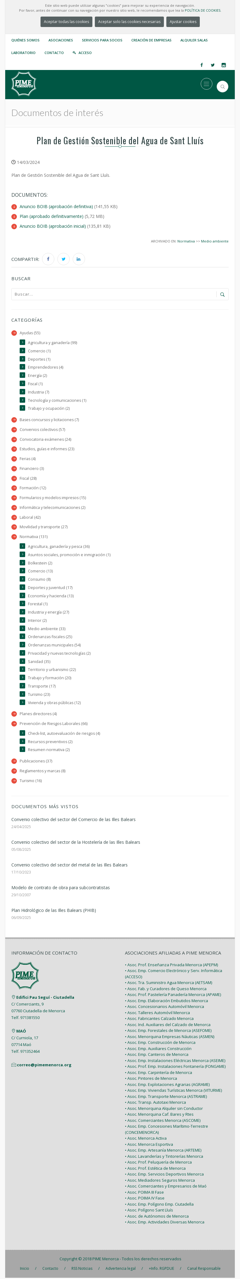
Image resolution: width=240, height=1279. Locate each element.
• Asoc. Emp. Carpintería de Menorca (158, 1073)
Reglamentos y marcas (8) (43, 771)
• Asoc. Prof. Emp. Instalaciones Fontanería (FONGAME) (175, 1067)
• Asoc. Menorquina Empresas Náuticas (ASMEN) (169, 1038)
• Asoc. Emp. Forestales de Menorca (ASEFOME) (168, 1031)
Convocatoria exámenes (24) (46, 438)
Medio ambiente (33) (46, 629)
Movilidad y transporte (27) (44, 527)
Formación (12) (33, 487)
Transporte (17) (42, 686)
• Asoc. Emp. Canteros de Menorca (156, 1055)
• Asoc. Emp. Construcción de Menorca (160, 1043)
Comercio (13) (40, 571)
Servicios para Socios (102, 40)
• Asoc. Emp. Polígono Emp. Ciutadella (159, 1205)
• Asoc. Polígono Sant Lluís (149, 1211)
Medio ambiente (215, 240)
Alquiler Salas (194, 40)
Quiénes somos (25, 40)
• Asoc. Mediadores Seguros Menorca (160, 1181)
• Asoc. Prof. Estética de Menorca (155, 1169)
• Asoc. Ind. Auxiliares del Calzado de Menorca (168, 1026)
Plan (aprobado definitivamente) (51, 216)
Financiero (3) (32, 468)
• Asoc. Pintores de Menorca (151, 1079)
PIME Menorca (105, 1260)
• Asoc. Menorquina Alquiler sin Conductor (164, 1109)
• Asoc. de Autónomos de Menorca (157, 1217)
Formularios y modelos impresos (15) (53, 497)
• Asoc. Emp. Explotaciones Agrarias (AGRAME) (167, 1085)
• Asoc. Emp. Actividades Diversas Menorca (164, 1223)
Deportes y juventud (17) (50, 588)
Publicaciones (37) (36, 762)
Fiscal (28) (28, 478)
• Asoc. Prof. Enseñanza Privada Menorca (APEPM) (171, 966)
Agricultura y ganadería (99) (52, 342)
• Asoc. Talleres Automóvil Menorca (157, 1014)
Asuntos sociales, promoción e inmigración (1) (70, 554)
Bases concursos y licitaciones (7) (50, 419)
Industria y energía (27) (48, 612)
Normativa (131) (34, 536)
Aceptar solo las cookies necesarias (129, 21)
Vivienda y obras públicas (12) (55, 703)
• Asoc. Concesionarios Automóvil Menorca (164, 1007)
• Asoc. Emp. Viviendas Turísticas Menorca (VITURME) (173, 1091)
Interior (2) (37, 620)
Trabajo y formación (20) (49, 678)
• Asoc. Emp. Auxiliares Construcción (158, 1049)
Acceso (85, 52)
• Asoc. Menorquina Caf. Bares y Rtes (159, 1115)
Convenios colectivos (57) (43, 429)
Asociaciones (60, 40)
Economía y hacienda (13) (51, 596)
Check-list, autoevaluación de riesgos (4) (64, 734)
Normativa (186, 240)
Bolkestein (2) (40, 563)
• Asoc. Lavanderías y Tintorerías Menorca (164, 1157)
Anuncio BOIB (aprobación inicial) (53, 225)
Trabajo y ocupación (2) (49, 408)
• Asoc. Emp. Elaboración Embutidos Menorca (166, 1002)
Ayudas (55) (30, 332)
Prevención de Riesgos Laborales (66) (54, 724)
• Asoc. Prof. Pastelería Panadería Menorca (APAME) (173, 995)
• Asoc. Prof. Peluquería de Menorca (158, 1163)
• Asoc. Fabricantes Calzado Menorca (159, 1019)
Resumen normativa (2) (49, 751)
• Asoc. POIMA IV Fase (145, 1199)
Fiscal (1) (35, 383)
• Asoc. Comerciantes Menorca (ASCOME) (162, 1121)
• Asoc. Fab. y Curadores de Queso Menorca (166, 990)
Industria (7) (38, 391)
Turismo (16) (31, 781)
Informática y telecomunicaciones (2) (53, 507)
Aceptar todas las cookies (66, 21)
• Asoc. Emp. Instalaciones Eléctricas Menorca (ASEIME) (175, 1061)
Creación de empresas (151, 40)
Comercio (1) (39, 350)
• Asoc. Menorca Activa (146, 1139)
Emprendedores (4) (46, 366)
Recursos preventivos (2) (50, 742)
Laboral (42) (30, 517)
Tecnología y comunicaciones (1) (57, 399)
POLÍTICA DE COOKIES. (203, 10)
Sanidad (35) (39, 662)
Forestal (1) (38, 604)
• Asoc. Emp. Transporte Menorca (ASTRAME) (166, 1097)
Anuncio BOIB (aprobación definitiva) (56, 206)
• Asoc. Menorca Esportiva (149, 1145)
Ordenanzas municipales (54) (54, 645)
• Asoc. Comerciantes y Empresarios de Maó (166, 1187)
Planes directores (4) (38, 714)
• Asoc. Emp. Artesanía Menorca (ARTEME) (163, 1151)
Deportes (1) (39, 358)
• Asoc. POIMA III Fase (144, 1193)
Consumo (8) (39, 579)
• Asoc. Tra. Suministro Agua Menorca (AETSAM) (168, 983)
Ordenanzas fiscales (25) (50, 637)
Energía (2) (37, 375)
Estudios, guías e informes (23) (47, 448)
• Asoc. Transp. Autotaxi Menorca (155, 1103)
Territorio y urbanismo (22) (52, 670)
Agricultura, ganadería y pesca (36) (59, 546)
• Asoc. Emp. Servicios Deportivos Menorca (164, 1175)
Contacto (54, 52)
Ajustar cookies (183, 21)
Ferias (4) (28, 458)
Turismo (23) (39, 695)
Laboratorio (23, 52)
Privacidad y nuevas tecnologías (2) (59, 654)
